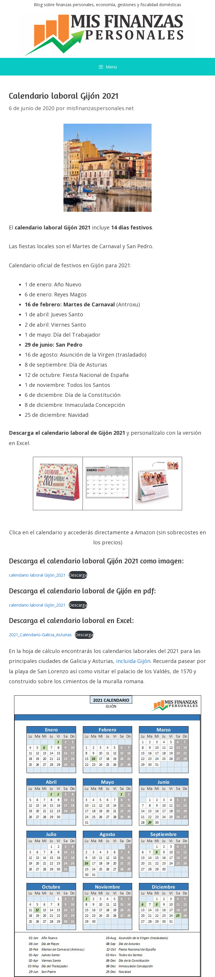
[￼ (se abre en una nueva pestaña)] (58, 499)
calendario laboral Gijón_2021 (37, 575)
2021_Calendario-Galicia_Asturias (40, 634)
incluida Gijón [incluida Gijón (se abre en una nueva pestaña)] (133, 660)
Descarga (78, 575)
